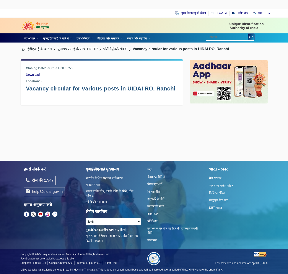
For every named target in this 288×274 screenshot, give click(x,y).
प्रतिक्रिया (152, 221)
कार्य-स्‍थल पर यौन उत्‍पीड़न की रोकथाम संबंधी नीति (172, 231)
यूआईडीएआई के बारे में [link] (56, 38)
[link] (30, 38)
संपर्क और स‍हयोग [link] (137, 38)
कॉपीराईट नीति (155, 206)
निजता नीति (154, 191)
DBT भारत (215, 207)
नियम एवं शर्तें (155, 184)
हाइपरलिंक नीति (156, 199)
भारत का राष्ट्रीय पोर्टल (221, 185)
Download (33, 74)
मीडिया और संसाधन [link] (108, 38)
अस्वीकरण (153, 213)
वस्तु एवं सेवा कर (218, 200)
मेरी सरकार (215, 178)
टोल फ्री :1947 (40, 180)
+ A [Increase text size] (219, 13)
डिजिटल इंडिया (217, 193)
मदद (149, 169)
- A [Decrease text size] (225, 13)
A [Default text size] (222, 13)
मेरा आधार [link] (30, 38)
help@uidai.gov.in (44, 191)
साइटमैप (152, 240)
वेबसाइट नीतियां (156, 177)
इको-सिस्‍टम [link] (82, 38)
